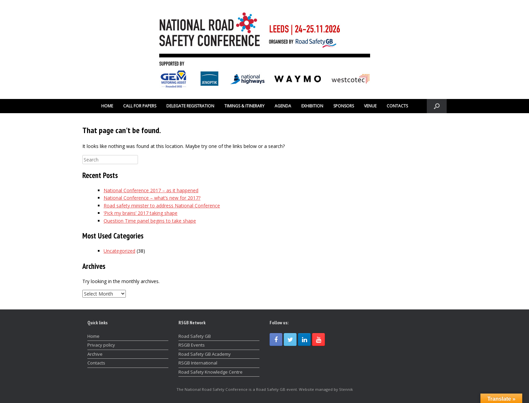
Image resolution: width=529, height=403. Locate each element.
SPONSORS (343, 106)
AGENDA (283, 106)
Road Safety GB (194, 336)
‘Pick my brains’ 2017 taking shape (140, 213)
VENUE (370, 106)
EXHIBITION (312, 106)
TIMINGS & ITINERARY (244, 106)
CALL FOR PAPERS (139, 106)
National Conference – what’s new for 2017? (152, 198)
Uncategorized (119, 251)
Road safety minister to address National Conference (162, 205)
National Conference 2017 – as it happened (151, 190)
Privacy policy (101, 345)
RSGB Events (191, 345)
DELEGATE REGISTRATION (190, 106)
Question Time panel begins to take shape (150, 221)
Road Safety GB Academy (204, 354)
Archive (95, 354)
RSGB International (197, 363)
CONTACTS (397, 106)
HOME (107, 106)
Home (93, 336)
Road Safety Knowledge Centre (210, 372)
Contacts (96, 363)
